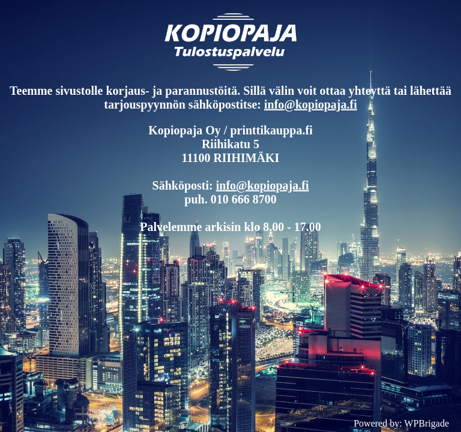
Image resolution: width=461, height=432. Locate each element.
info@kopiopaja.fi (310, 104)
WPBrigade (426, 423)
